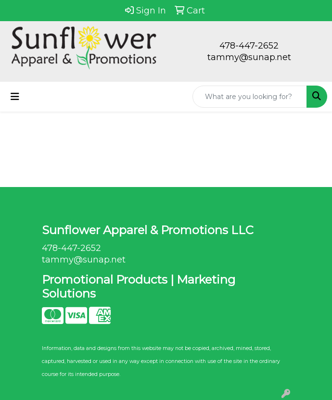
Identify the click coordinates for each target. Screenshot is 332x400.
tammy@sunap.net (249, 57)
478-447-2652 (249, 45)
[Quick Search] (249, 97)
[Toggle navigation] (15, 96)
